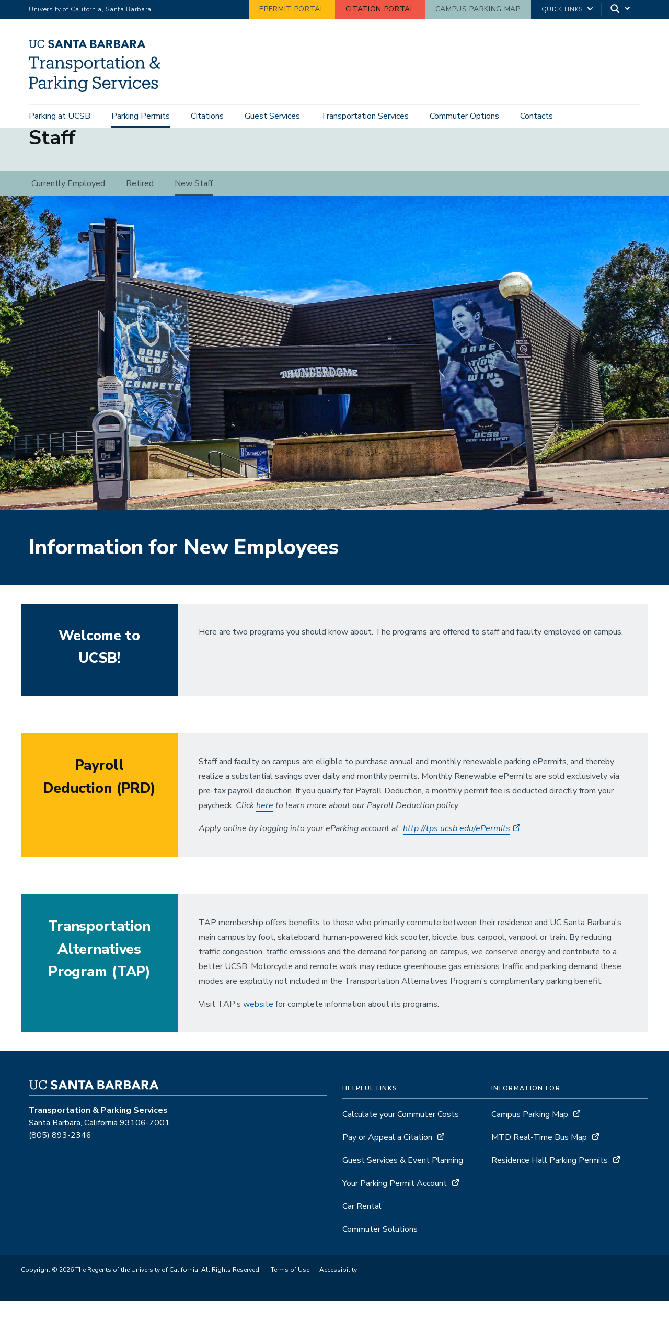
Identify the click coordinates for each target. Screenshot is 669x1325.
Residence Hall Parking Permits (549, 1184)
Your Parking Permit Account (394, 1207)
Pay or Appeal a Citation (387, 1161)
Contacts (536, 116)
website (258, 1028)
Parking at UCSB (59, 116)
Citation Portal (379, 9)
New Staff (194, 207)
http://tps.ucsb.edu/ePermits (456, 852)
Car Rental (362, 1230)
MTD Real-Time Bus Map (539, 1161)
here (264, 829)
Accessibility (338, 1293)
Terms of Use (290, 1293)
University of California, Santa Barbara (90, 9)
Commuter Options (464, 116)
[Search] (621, 10)
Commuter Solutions (380, 1253)
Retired (140, 207)
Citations (207, 116)
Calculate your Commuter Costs (400, 1138)
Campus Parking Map (478, 9)
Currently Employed (68, 207)
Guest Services (272, 116)
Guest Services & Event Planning (402, 1184)
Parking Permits (140, 116)
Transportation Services (365, 116)
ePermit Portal (291, 9)
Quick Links (562, 9)
